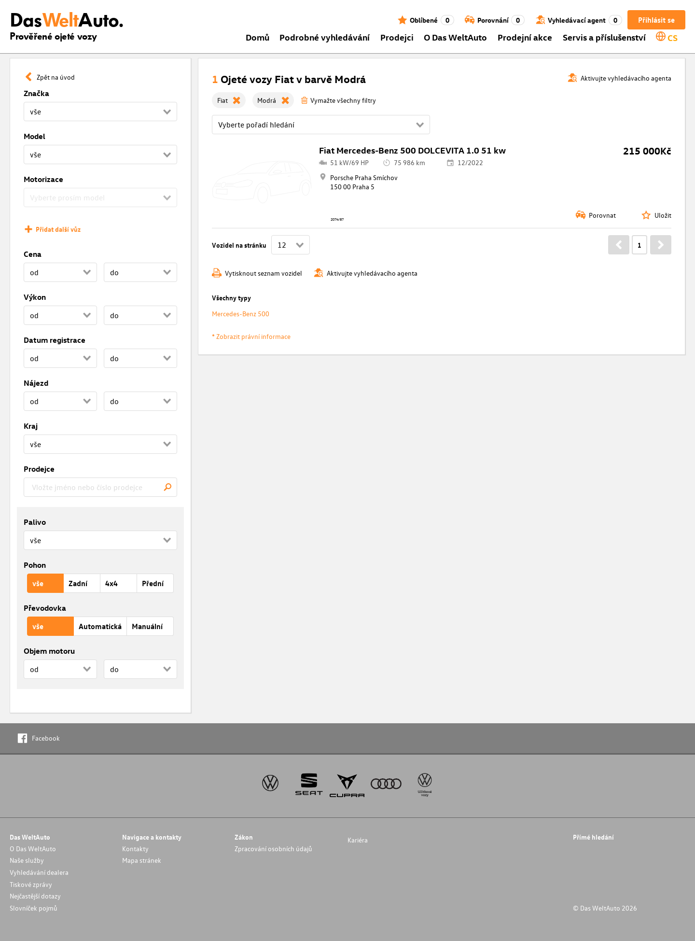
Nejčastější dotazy (35, 895)
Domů (257, 36)
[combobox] (100, 487)
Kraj (31, 426)
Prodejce (39, 469)
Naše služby (27, 860)
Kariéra (358, 839)
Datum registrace (54, 340)
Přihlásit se (656, 20)
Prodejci (397, 36)
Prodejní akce (525, 36)
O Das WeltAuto (455, 36)
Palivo (35, 522)
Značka (36, 93)
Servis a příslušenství (604, 36)
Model (34, 136)
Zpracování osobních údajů (273, 848)
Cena (33, 254)
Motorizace (43, 179)
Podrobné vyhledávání (324, 36)
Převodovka (45, 608)
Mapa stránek (141, 860)
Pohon (35, 565)
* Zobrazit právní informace (251, 336)
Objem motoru (49, 651)
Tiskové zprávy (31, 884)
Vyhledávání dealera (39, 872)
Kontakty (135, 848)
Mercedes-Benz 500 (240, 313)
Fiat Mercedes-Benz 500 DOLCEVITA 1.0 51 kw (412, 149)
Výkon (35, 297)
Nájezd (36, 383)
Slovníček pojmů (33, 908)
